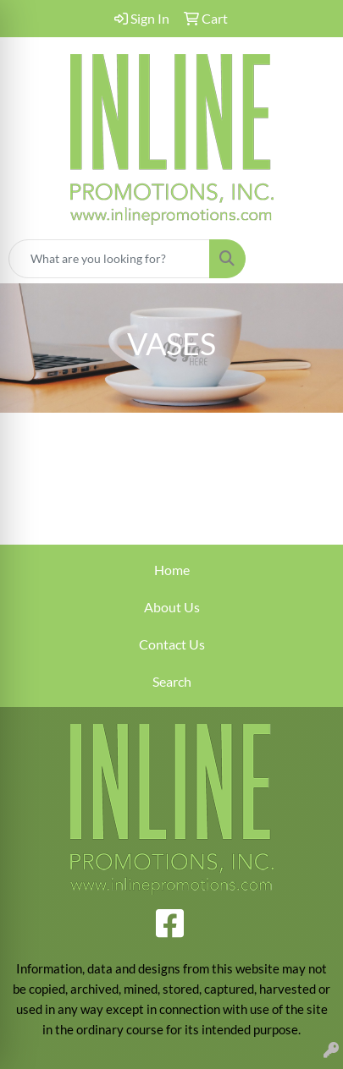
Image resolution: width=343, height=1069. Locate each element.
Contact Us (172, 644)
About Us (172, 607)
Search (171, 681)
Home (172, 570)
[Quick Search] (109, 258)
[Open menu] (309, 259)
